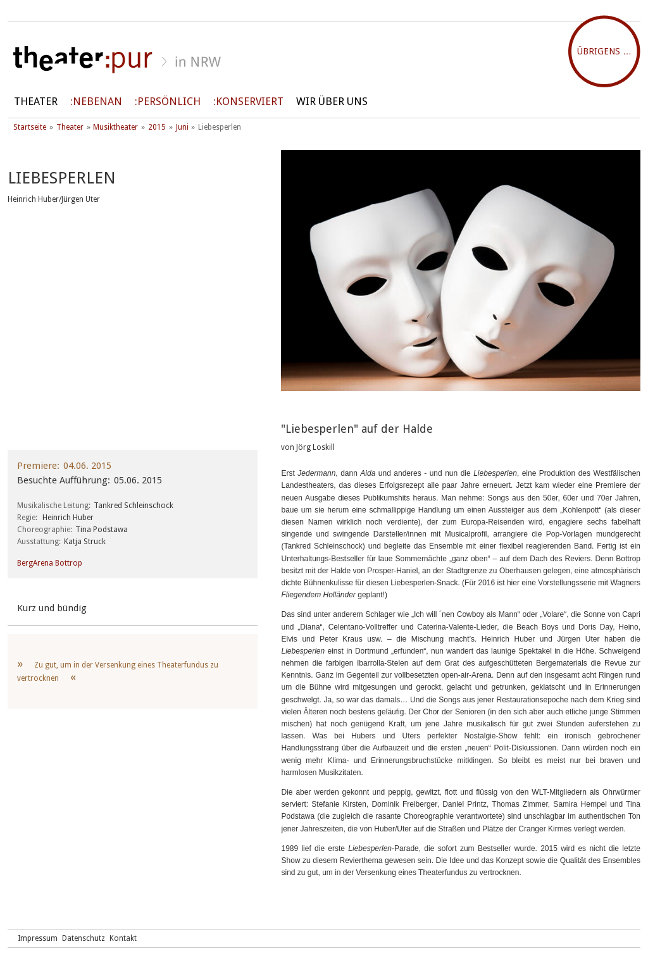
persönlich (169, 102)
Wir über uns (332, 102)
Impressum (38, 938)
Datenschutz (83, 938)
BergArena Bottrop (49, 563)
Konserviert (250, 102)
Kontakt (123, 938)
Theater (36, 102)
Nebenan (97, 102)
